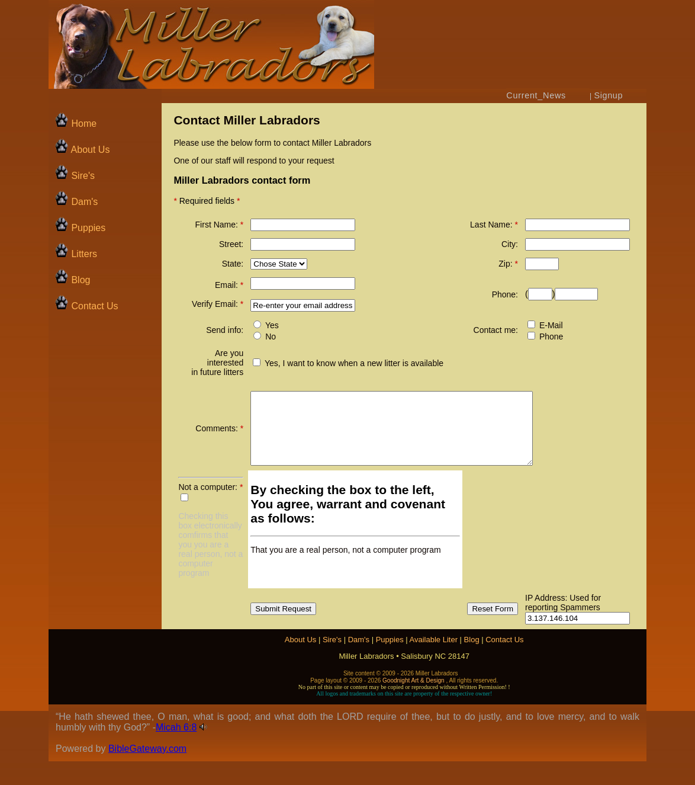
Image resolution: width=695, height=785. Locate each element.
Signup (608, 95)
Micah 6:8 (176, 751)
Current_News (536, 95)
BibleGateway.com (147, 772)
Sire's (74, 176)
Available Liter (433, 663)
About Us (82, 150)
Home (75, 123)
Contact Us (86, 306)
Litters (83, 254)
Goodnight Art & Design (413, 704)
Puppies (79, 228)
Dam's (76, 202)
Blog (72, 280)
